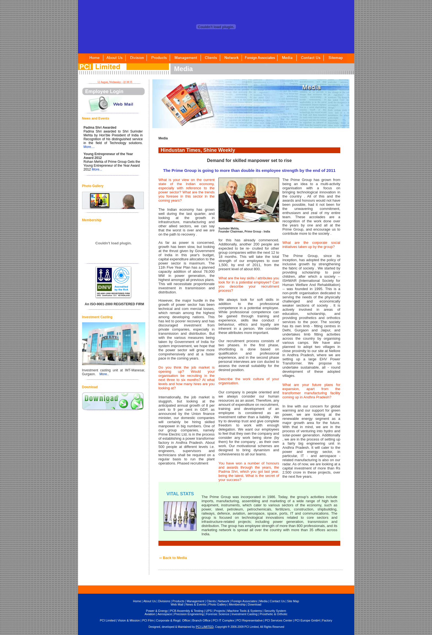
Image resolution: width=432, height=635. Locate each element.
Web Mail (177, 604)
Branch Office (201, 620)
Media (263, 601)
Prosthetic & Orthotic (273, 614)
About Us (149, 601)
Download (254, 604)
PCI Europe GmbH (307, 620)
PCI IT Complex (223, 620)
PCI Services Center (278, 620)
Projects (219, 610)
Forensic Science (217, 614)
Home (137, 601)
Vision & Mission (129, 620)
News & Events (195, 604)
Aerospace (165, 614)
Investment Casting (244, 614)
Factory (327, 620)
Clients (211, 601)
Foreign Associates (244, 601)
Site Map (293, 601)
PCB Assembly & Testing (186, 610)
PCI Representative (249, 620)
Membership (237, 604)
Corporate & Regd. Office (173, 620)
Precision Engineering (189, 614)
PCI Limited (107, 620)
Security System (275, 610)
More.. (104, 374)
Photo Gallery (217, 604)
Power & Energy (157, 610)
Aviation (150, 614)
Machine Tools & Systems (244, 610)
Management (195, 601)
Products (178, 601)
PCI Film (148, 620)
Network (223, 601)
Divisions (164, 601)
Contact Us (277, 601)
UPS (209, 610)
